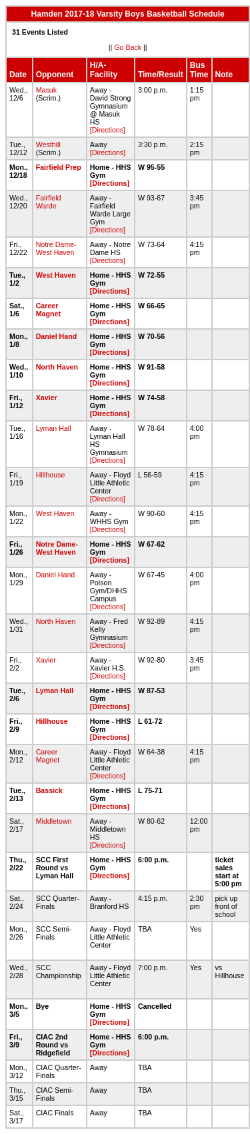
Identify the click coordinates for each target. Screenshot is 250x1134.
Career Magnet (48, 310)
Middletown (54, 821)
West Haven (56, 275)
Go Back (127, 47)
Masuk (46, 90)
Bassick (49, 790)
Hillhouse (50, 475)
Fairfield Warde (48, 202)
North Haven (57, 367)
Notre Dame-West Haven (56, 248)
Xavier (46, 398)
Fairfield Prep (58, 167)
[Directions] (107, 130)
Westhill (48, 144)
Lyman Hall (53, 428)
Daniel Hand (56, 336)
